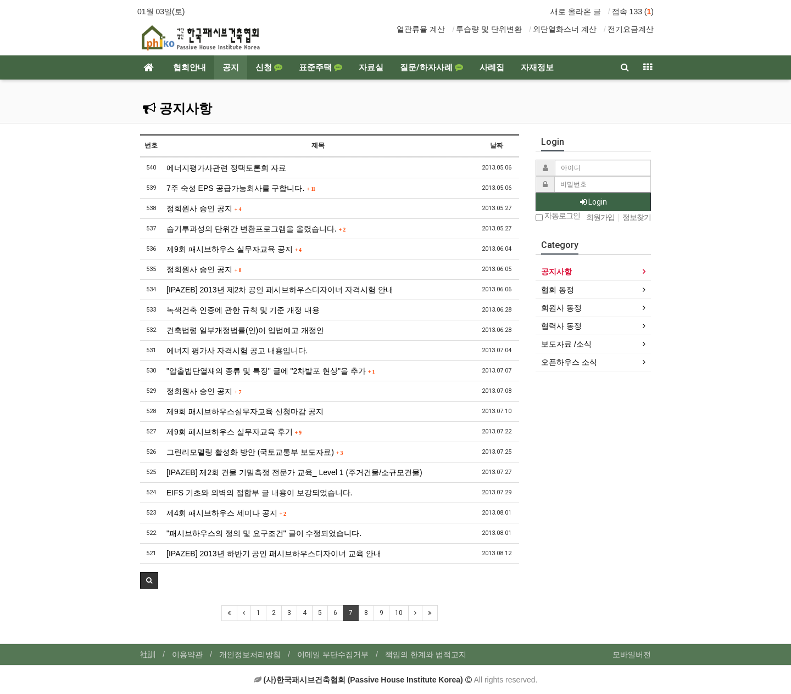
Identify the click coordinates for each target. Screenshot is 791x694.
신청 (268, 67)
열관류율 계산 (421, 29)
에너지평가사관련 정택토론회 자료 (226, 167)
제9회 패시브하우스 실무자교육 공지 (234, 249)
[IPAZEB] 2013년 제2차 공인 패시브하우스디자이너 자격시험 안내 (279, 289)
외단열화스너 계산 (565, 29)
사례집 (492, 67)
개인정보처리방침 (250, 654)
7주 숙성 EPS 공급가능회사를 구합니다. (240, 188)
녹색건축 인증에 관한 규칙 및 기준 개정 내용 (243, 310)
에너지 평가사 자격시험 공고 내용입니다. (237, 350)
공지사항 (177, 108)
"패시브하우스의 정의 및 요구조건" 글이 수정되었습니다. (263, 533)
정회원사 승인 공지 (203, 208)
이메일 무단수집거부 (333, 654)
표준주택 (320, 67)
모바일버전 (631, 654)
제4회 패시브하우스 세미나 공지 (226, 513)
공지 (230, 67)
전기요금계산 (631, 29)
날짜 (496, 145)
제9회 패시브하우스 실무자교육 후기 (234, 431)
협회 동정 (557, 289)
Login (593, 202)
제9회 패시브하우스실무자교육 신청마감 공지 (244, 411)
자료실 (371, 67)
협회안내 (189, 67)
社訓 (147, 654)
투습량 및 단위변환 (489, 29)
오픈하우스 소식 (569, 362)
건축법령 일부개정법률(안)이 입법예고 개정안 (245, 330)
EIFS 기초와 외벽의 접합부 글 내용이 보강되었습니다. (259, 492)
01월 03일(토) (161, 11)
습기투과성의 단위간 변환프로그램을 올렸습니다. (256, 228)
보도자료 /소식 (566, 344)
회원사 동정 (561, 307)
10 (399, 613)
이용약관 (187, 654)
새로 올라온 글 (575, 11)
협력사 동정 (561, 325)
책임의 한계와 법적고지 (425, 654)
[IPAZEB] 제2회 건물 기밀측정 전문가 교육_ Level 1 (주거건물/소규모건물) (294, 472)
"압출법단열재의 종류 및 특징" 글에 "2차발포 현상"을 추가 (270, 370)
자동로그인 (558, 216)
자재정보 (537, 67)
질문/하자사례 (431, 67)
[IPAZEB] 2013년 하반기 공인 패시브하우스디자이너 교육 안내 (273, 553)
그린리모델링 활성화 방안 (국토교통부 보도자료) (254, 452)
